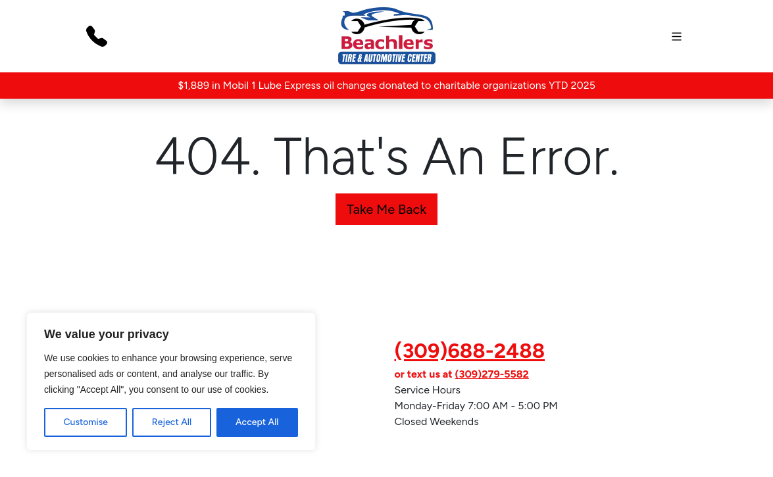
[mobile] (676, 36)
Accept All (257, 422)
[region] (171, 382)
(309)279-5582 (491, 374)
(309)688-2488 (470, 350)
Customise (85, 422)
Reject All (171, 422)
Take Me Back (386, 209)
